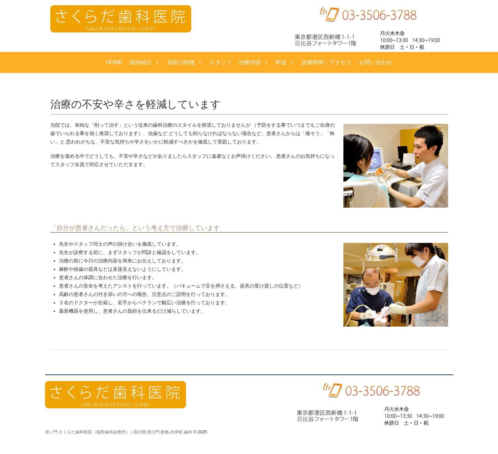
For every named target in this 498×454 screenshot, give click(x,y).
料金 (285, 62)
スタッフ (220, 62)
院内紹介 (145, 62)
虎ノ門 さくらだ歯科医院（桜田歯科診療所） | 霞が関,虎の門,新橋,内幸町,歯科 (118, 432)
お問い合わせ (375, 62)
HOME (114, 62)
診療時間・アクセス (327, 62)
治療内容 (254, 62)
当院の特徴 (184, 62)
